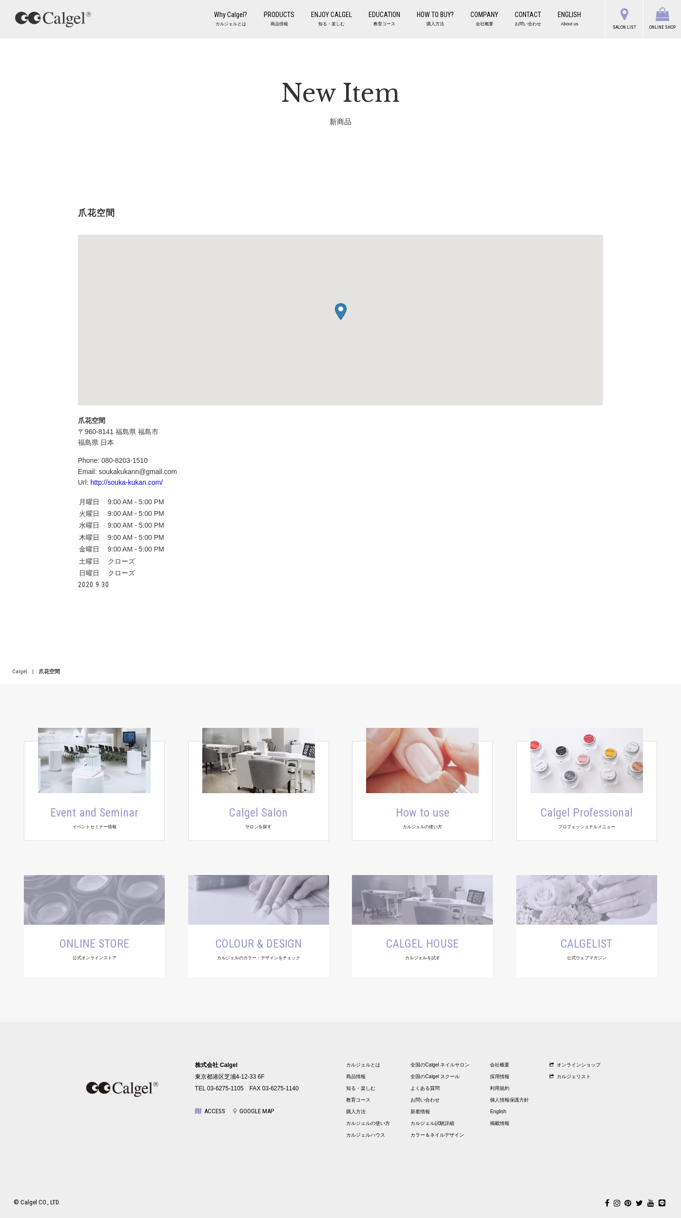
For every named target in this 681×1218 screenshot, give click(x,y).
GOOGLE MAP (253, 1111)
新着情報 (420, 1111)
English (498, 1111)
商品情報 (356, 1076)
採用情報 (499, 1076)
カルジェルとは (363, 1064)
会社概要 (499, 1064)
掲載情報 (499, 1123)
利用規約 (499, 1088)
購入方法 (356, 1111)
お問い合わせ (425, 1100)
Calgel (19, 671)
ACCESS (210, 1111)
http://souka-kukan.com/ (126, 482)
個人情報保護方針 (509, 1100)
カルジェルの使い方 (368, 1123)
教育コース (358, 1100)
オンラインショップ (575, 1064)
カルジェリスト (570, 1076)
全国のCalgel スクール (435, 1076)
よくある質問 (425, 1088)
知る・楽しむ (360, 1088)
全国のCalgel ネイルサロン (439, 1064)
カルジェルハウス (365, 1135)
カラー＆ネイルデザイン (437, 1135)
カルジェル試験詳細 (432, 1123)
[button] (341, 311)
